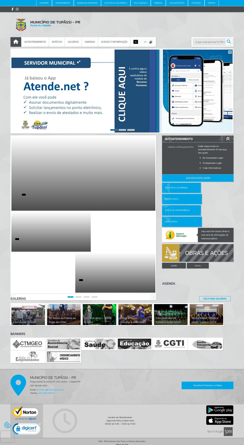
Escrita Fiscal (207, 187)
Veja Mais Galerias (214, 289)
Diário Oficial (207, 199)
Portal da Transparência (177, 199)
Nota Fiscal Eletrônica (176, 187)
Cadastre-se (173, 146)
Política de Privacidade (122, 441)
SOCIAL (198, 243)
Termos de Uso (122, 438)
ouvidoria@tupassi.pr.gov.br (50, 380)
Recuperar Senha (186, 146)
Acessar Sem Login (198, 178)
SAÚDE (174, 243)
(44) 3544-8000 (46, 384)
